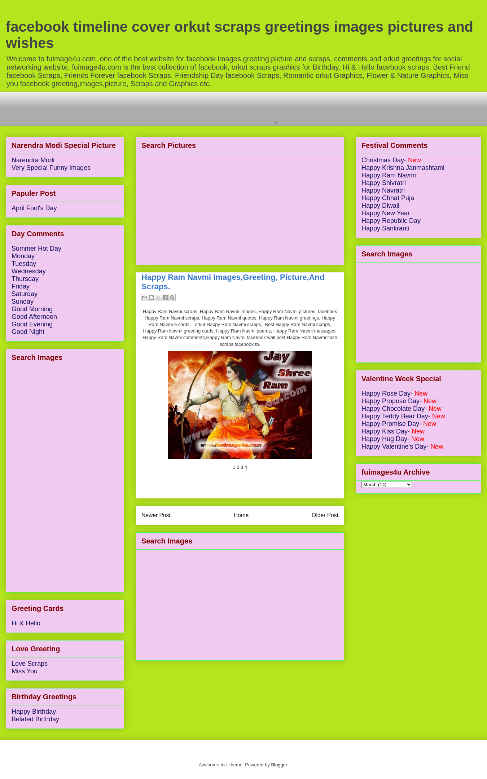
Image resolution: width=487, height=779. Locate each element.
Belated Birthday (35, 719)
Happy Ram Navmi (388, 175)
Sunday (23, 301)
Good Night (28, 331)
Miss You (25, 671)
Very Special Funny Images (51, 167)
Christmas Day (382, 160)
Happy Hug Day (384, 439)
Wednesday (29, 271)
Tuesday (24, 263)
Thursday (25, 278)
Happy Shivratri (383, 182)
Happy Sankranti (385, 228)
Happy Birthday (34, 711)
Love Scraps (30, 663)
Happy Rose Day (386, 393)
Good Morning (32, 309)
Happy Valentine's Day (393, 446)
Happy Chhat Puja (387, 198)
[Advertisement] (142, 108)
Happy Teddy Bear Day (394, 416)
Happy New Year (385, 213)
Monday (23, 256)
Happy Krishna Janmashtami (402, 167)
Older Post (325, 515)
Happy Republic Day (391, 220)
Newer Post (156, 515)
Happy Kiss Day (384, 431)
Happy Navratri (383, 190)
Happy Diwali (380, 205)
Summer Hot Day (36, 248)
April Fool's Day (34, 208)
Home (241, 515)
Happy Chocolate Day (393, 408)
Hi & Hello (26, 623)
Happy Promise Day (390, 423)
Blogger (279, 764)
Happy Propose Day (390, 401)
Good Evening (32, 324)
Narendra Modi (33, 160)
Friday (21, 286)
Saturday (25, 294)
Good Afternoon (34, 316)
